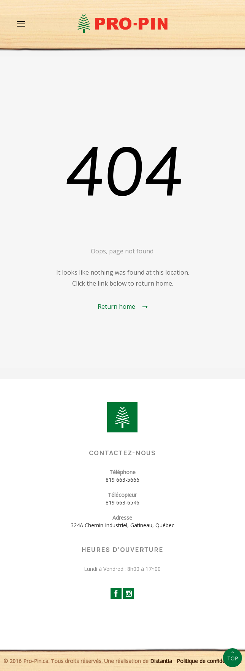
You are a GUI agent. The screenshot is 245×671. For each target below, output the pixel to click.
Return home (123, 306)
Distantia (161, 661)
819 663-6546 (122, 502)
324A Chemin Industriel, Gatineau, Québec (122, 525)
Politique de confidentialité (209, 661)
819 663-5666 (122, 479)
